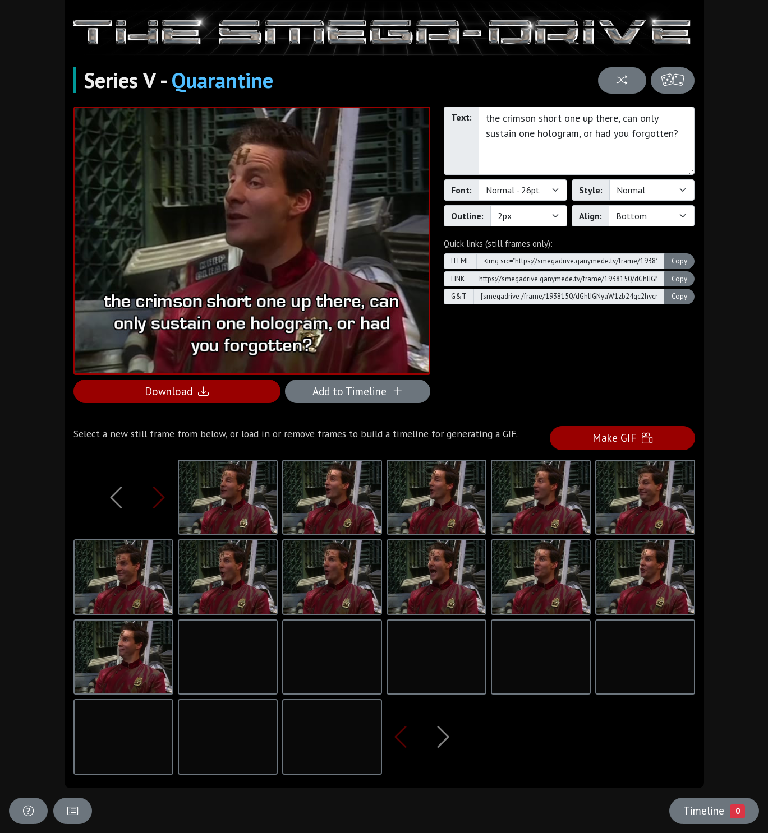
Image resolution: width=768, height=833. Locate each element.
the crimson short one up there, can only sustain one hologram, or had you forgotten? (587, 141)
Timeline (714, 810)
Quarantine (222, 80)
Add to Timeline (357, 391)
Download (177, 391)
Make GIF (622, 438)
